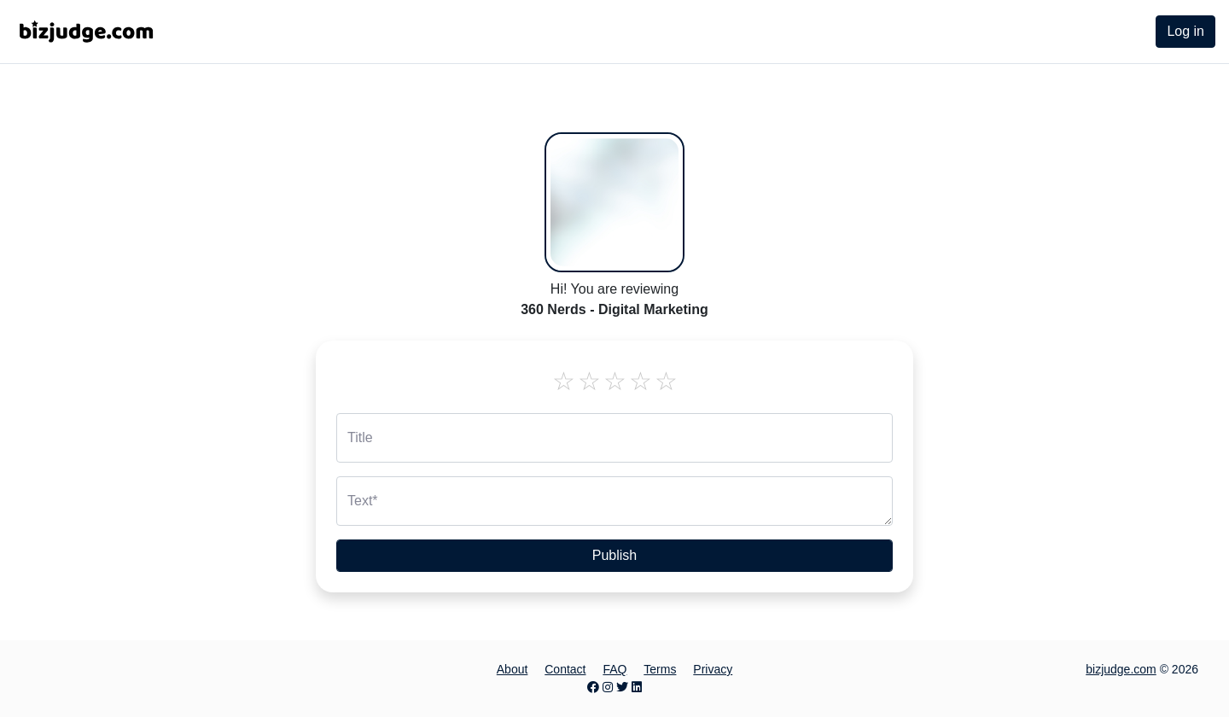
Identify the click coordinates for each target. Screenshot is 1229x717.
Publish (614, 555)
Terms (660, 669)
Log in (1185, 31)
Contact (565, 669)
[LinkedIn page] (637, 687)
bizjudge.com (1121, 669)
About (512, 669)
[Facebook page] (593, 687)
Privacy (712, 669)
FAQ (614, 669)
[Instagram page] (608, 687)
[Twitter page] (622, 687)
